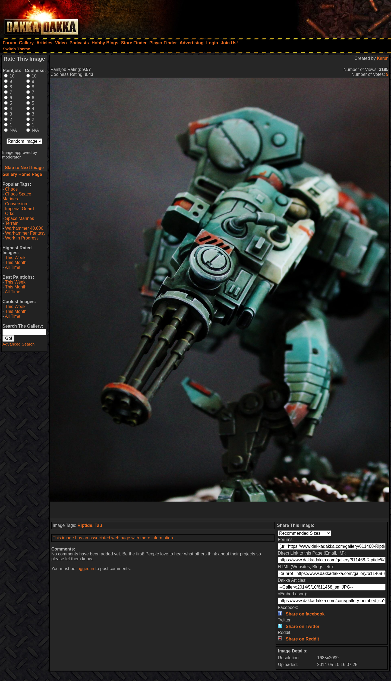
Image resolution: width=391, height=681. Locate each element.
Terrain (11, 223)
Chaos (11, 189)
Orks (9, 213)
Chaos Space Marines (16, 196)
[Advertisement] (317, 18)
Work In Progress (22, 238)
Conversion (16, 203)
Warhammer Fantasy (25, 233)
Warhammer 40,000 (24, 228)
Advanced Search (18, 344)
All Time (12, 267)
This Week (15, 257)
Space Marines (19, 218)
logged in (85, 568)
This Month (15, 262)
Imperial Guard (19, 208)
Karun (383, 58)
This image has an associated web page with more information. (113, 538)
